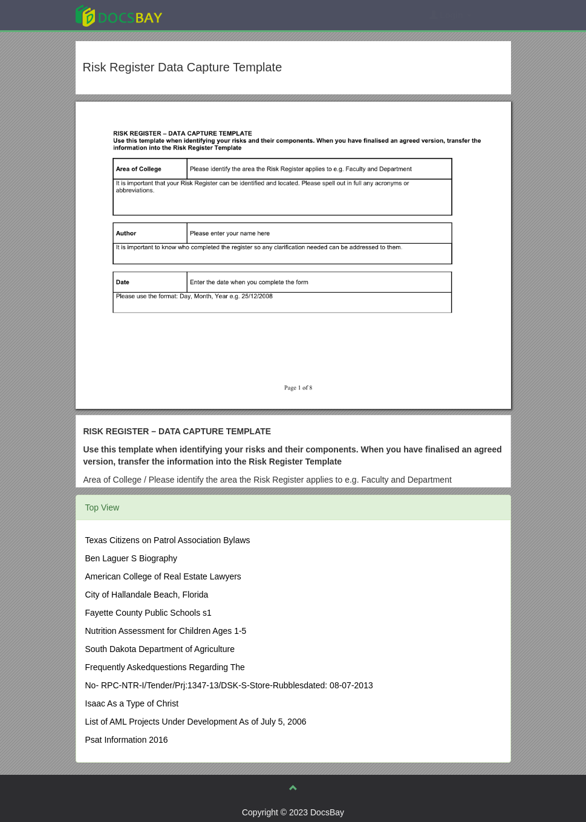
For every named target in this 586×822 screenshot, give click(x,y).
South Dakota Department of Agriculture (160, 649)
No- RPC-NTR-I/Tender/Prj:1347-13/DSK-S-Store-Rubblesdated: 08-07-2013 (229, 685)
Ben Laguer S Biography (131, 558)
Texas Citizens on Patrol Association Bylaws (167, 540)
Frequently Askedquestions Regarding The (165, 667)
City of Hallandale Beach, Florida (147, 594)
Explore (209, 15)
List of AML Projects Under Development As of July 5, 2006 (196, 721)
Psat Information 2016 (126, 740)
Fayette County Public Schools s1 (148, 613)
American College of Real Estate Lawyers (163, 576)
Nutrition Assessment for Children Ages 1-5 (166, 631)
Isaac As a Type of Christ (132, 703)
